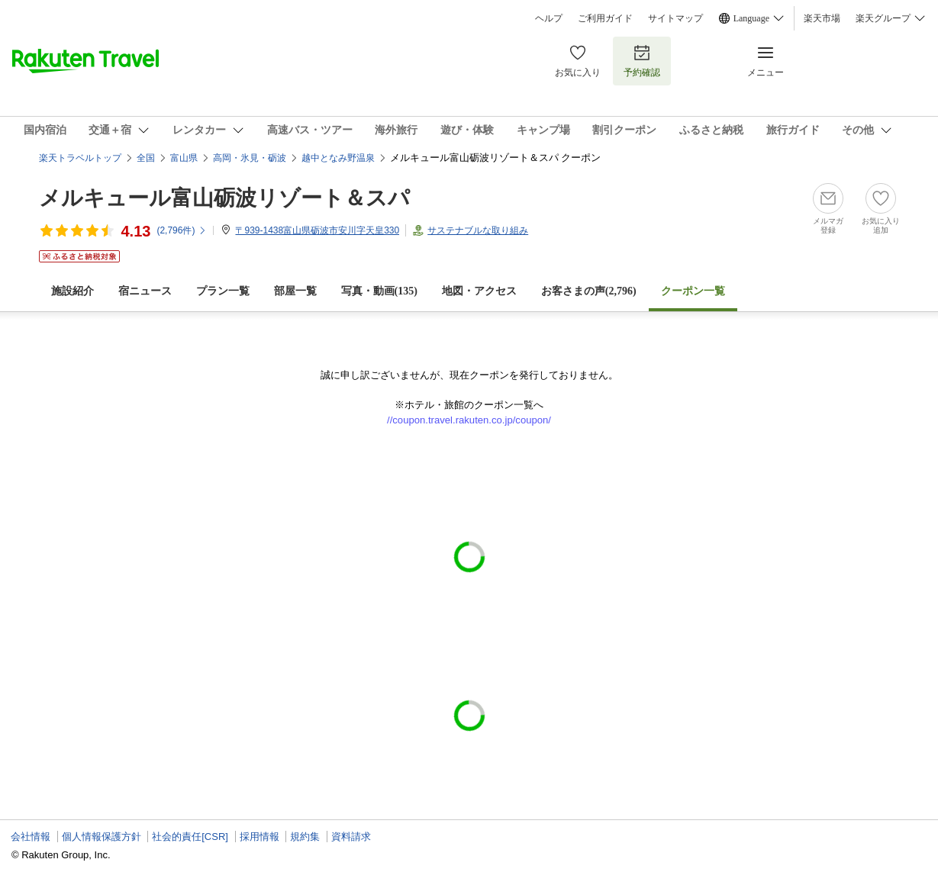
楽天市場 (822, 18)
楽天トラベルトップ (80, 158)
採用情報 (259, 836)
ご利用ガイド (605, 18)
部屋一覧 (295, 291)
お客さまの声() (589, 291)
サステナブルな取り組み (477, 230)
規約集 (305, 836)
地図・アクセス (479, 291)
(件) (181, 230)
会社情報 (30, 836)
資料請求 (351, 836)
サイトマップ (675, 18)
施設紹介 (72, 291)
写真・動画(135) (379, 291)
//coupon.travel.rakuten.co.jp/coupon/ (469, 420)
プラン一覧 (223, 291)
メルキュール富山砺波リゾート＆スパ (224, 198)
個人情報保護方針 (101, 836)
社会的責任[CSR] (190, 836)
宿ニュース (145, 291)
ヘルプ (548, 18)
